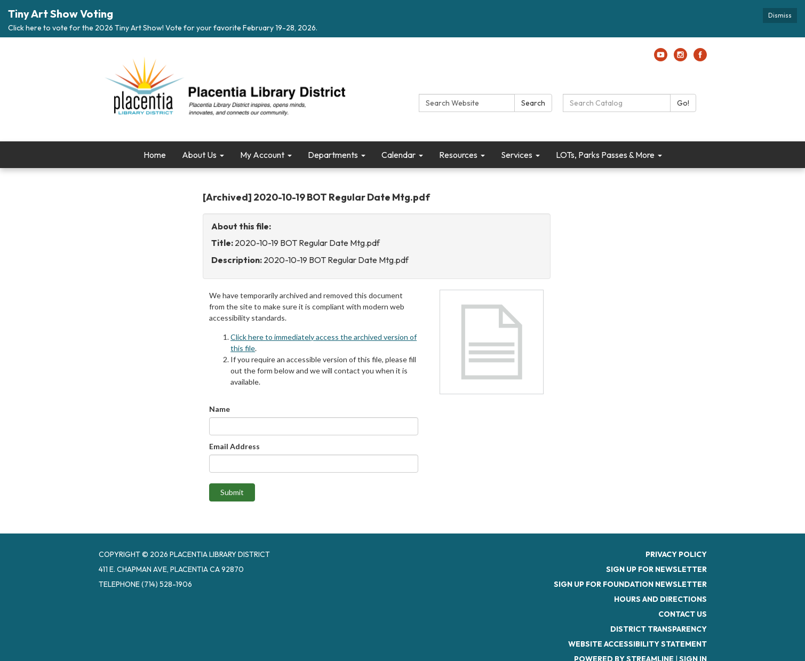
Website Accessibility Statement (637, 613)
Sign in (693, 628)
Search (533, 71)
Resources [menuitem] (458, 123)
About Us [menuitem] (199, 123)
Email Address (234, 415)
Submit (232, 461)
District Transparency (658, 598)
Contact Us (682, 583)
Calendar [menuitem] (398, 123)
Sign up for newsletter (656, 538)
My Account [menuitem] (262, 123)
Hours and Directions (660, 568)
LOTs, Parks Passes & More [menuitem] (605, 123)
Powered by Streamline (624, 628)
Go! (683, 71)
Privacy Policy (676, 523)
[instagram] (680, 26)
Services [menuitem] (516, 123)
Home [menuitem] (155, 123)
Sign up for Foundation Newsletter (630, 553)
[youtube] (660, 26)
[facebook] (700, 26)
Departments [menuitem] (333, 123)
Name (219, 378)
